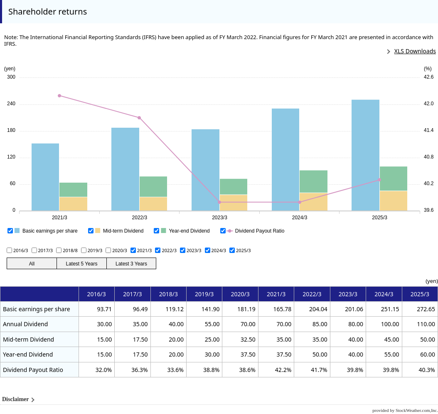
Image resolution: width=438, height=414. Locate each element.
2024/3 (219, 250)
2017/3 (45, 250)
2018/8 (70, 250)
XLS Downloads (415, 51)
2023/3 (194, 250)
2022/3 (169, 250)
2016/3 (20, 250)
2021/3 (144, 250)
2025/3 (243, 250)
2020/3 (119, 250)
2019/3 (95, 250)
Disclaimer (15, 399)
